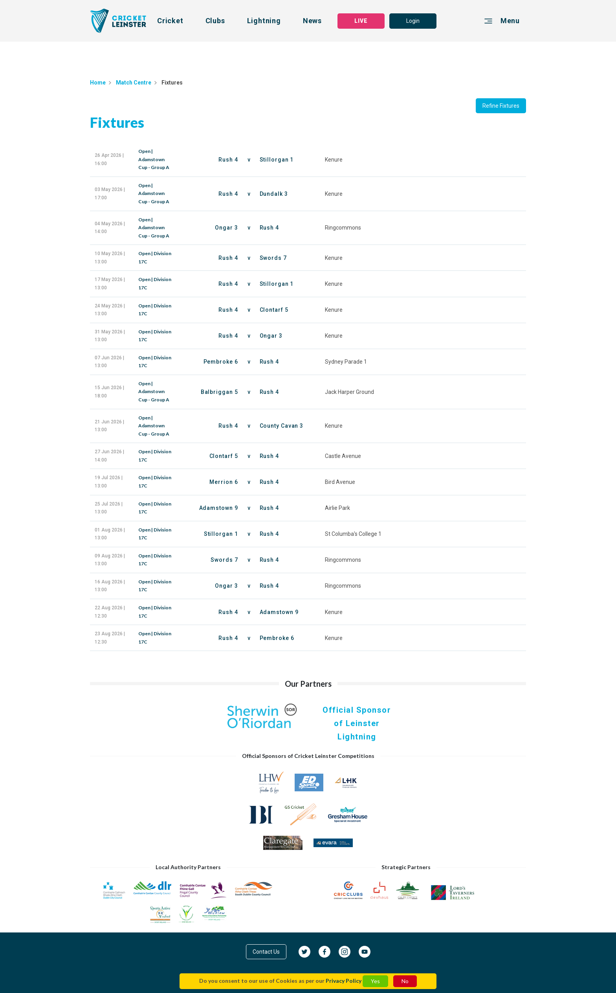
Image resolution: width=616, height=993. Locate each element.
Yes (375, 981)
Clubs (215, 21)
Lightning (264, 21)
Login (413, 21)
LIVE (361, 21)
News (312, 21)
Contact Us (266, 952)
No (405, 981)
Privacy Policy (343, 980)
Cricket (170, 21)
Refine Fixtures (500, 106)
